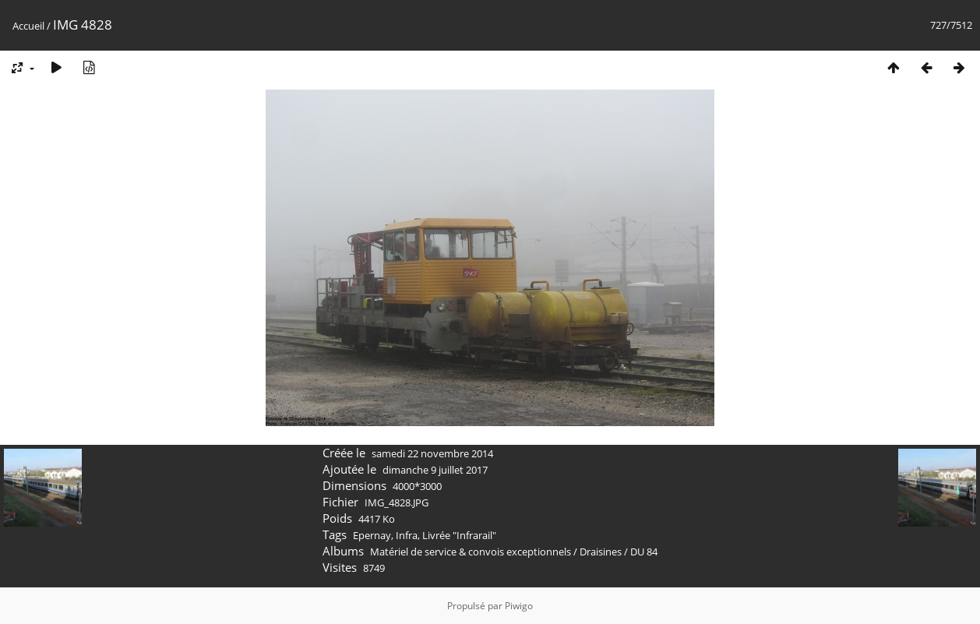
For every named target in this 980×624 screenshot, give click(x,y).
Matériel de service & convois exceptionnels (470, 552)
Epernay (372, 535)
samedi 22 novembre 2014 (432, 453)
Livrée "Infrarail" (459, 535)
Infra (407, 535)
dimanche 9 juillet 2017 (435, 470)
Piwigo (519, 605)
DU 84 (643, 552)
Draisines (601, 552)
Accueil (28, 26)
